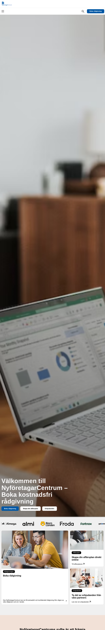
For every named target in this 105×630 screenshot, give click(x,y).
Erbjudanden (49, 508)
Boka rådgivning (96, 11)
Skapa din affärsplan (30, 508)
